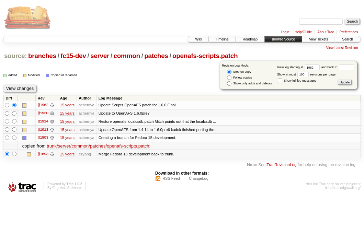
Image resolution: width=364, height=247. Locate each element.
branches (42, 55)
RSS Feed (171, 179)
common (127, 55)
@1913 (43, 129)
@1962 (43, 105)
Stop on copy (239, 72)
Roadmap (250, 39)
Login (285, 32)
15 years (67, 105)
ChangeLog (198, 179)
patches (156, 55)
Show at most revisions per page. (307, 74)
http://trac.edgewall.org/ (343, 188)
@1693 (43, 154)
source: (15, 55)
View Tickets (318, 39)
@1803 (43, 138)
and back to (337, 67)
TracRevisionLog (281, 165)
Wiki (198, 39)
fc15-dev (73, 55)
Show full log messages (297, 80)
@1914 (43, 121)
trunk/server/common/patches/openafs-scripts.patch (98, 146)
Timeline (222, 39)
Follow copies (239, 77)
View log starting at (299, 67)
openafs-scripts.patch (205, 55)
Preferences (349, 32)
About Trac (325, 32)
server (99, 55)
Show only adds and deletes (249, 83)
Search (347, 39)
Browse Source (283, 39)
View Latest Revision (342, 48)
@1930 (43, 113)
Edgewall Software (66, 188)
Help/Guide (303, 32)
